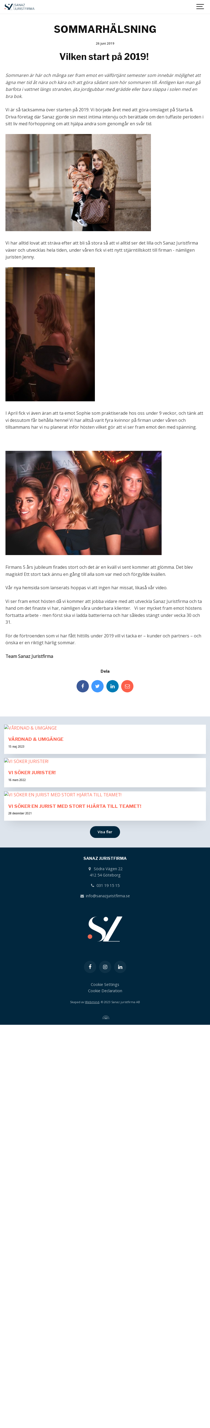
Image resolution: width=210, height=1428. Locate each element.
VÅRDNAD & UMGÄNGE (35, 873)
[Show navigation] (200, 7)
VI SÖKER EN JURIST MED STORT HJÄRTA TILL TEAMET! (74, 1209)
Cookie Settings (105, 1388)
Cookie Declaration (105, 1394)
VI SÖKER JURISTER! (32, 1041)
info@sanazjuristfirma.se (105, 1299)
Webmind (92, 1406)
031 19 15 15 (105, 1289)
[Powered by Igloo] (105, 1421)
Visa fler (105, 1235)
